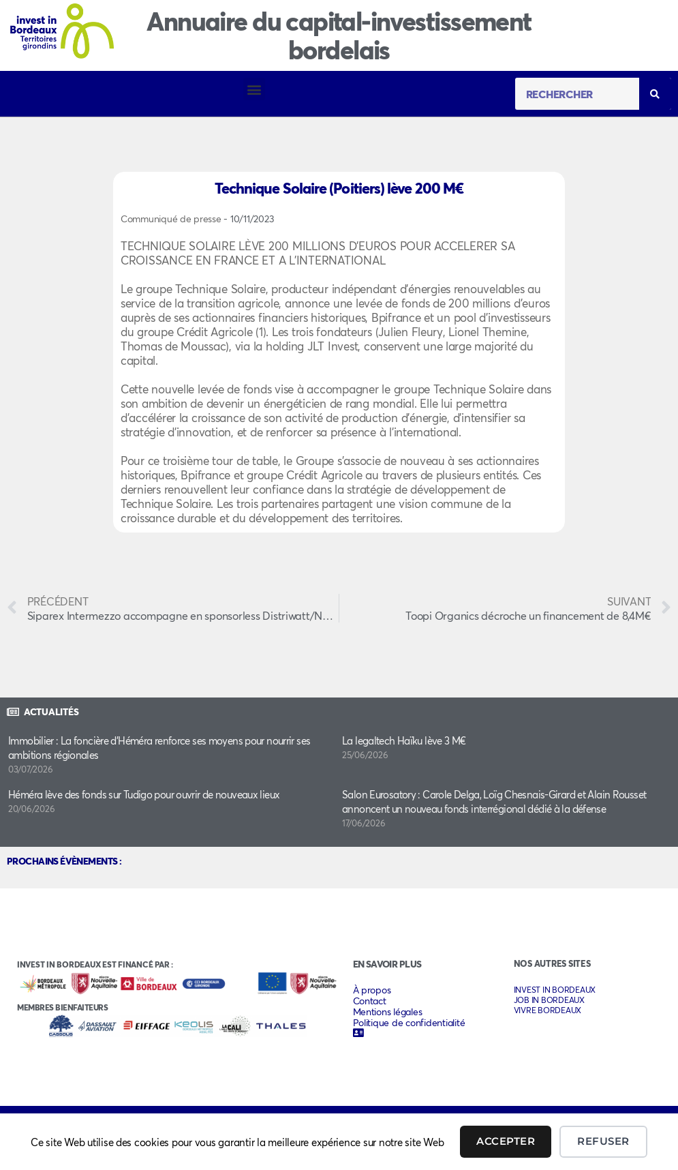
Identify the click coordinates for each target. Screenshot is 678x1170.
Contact (369, 1000)
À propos (372, 990)
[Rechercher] (655, 94)
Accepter (505, 1141)
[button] (254, 89)
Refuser (603, 1141)
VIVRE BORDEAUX (547, 1010)
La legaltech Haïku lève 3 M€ (404, 740)
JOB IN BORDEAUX (549, 1000)
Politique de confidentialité (409, 1022)
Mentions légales (387, 1011)
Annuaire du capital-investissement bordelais (339, 35)
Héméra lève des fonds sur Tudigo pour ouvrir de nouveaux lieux (143, 794)
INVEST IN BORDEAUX (555, 990)
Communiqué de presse (197, 218)
